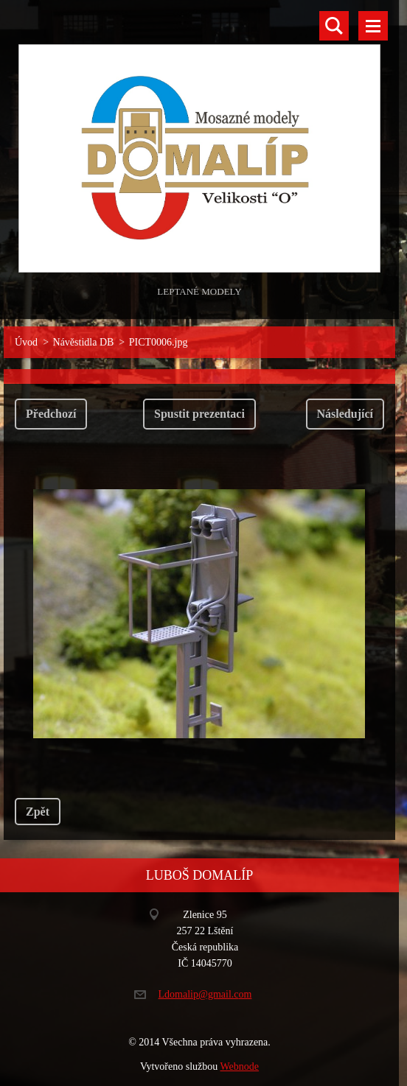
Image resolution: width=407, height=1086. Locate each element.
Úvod (26, 342)
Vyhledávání (334, 26)
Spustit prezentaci (199, 413)
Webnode (240, 1066)
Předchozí (51, 413)
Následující (345, 413)
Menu (373, 26)
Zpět (37, 811)
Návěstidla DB (83, 342)
